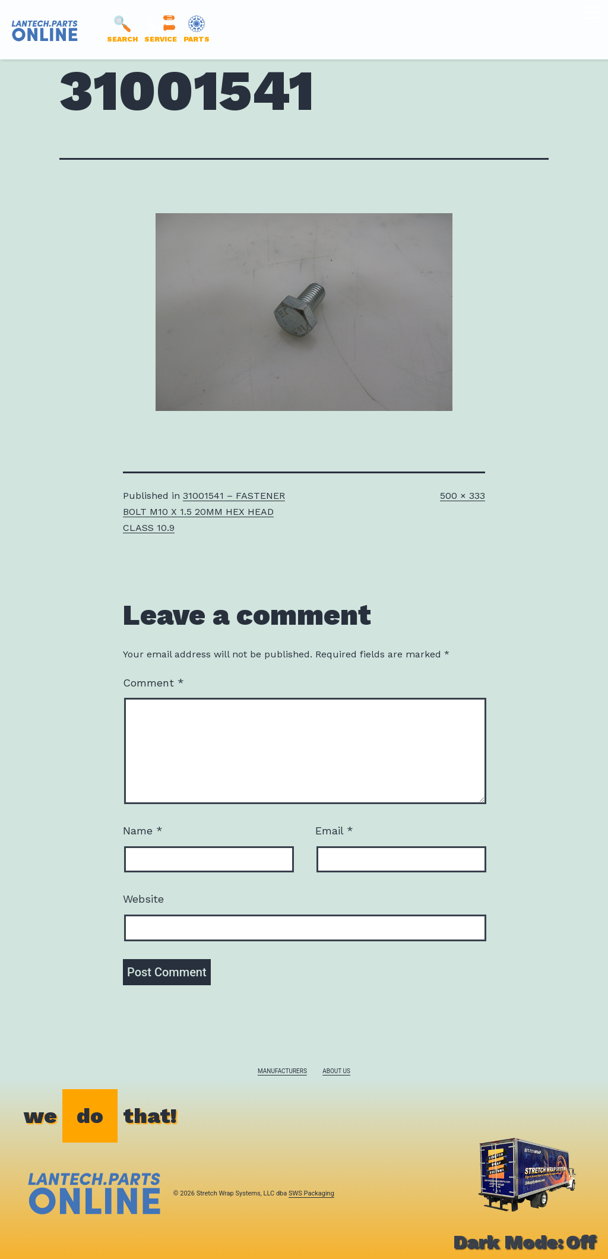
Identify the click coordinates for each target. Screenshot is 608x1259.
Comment (153, 682)
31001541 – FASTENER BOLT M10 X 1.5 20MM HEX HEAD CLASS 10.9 (204, 511)
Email (334, 830)
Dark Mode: (524, 1242)
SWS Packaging (311, 1193)
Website (143, 899)
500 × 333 (462, 495)
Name (143, 830)
